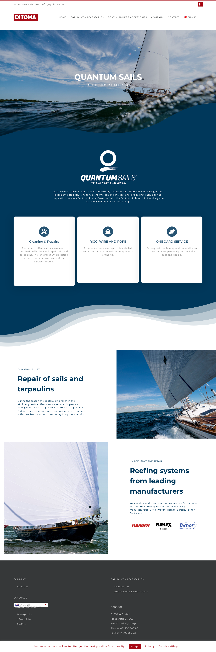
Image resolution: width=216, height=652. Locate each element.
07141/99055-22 (126, 632)
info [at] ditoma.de (53, 4)
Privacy (149, 646)
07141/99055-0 (129, 628)
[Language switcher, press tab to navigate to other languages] (31, 605)
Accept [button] (135, 646)
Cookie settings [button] (169, 646)
